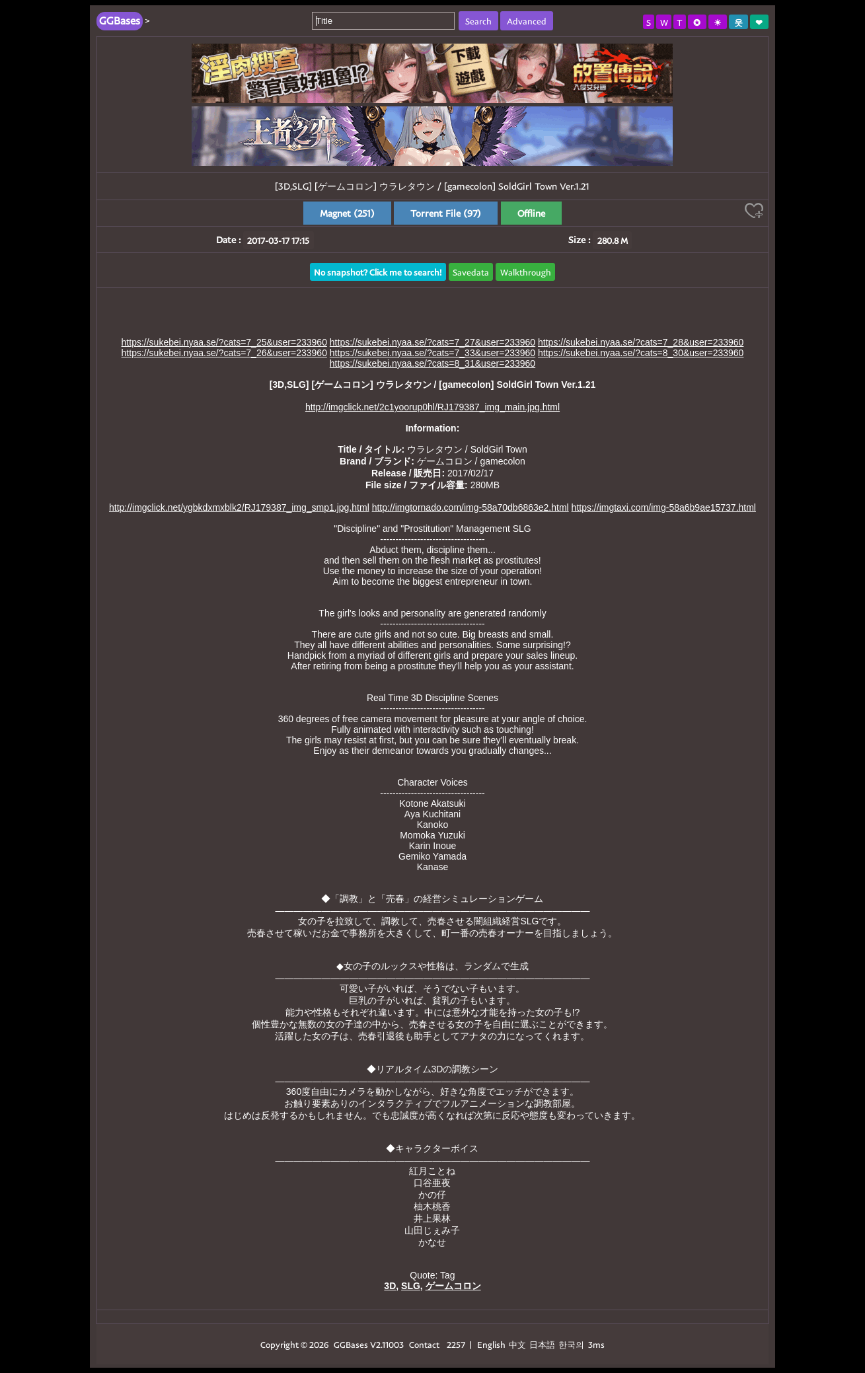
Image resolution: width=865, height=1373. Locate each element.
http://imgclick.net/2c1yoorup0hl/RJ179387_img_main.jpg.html (432, 407)
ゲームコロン (453, 1285)
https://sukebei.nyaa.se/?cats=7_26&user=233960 (224, 353)
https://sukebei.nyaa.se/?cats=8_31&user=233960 (432, 363)
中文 (517, 1344)
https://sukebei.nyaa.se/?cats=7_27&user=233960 (432, 342)
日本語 (542, 1344)
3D (390, 1285)
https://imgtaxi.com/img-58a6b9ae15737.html (664, 507)
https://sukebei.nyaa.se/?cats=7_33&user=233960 (432, 353)
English (491, 1344)
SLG (410, 1285)
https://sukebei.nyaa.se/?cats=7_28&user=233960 (640, 342)
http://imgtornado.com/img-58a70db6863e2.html (470, 507)
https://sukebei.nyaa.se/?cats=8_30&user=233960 (640, 353)
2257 (456, 1344)
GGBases (351, 1344)
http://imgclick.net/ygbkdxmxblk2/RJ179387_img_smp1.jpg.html (239, 507)
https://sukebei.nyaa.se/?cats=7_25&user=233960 (224, 342)
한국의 (572, 1344)
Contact (424, 1344)
